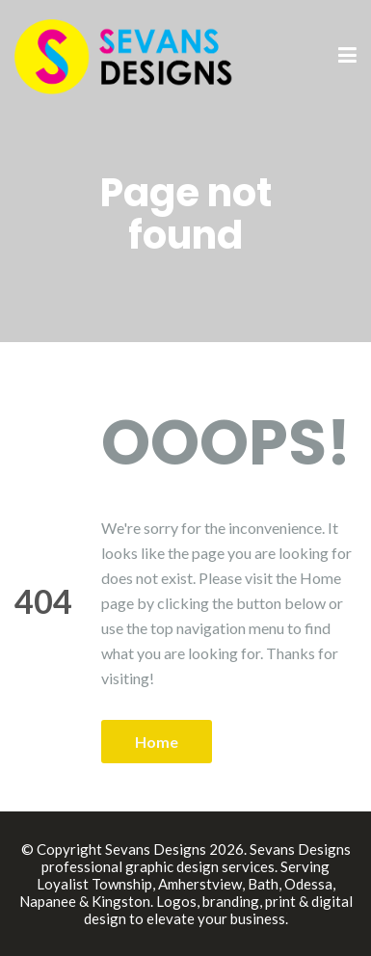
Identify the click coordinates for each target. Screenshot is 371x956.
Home (156, 741)
